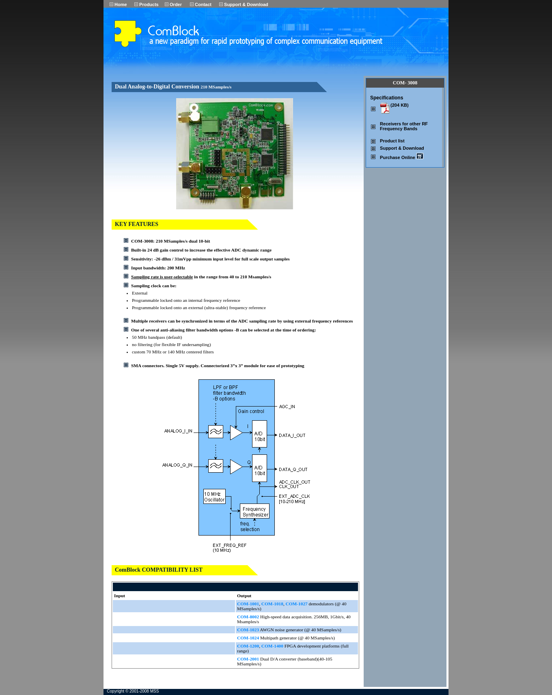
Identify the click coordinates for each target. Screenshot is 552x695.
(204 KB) (399, 105)
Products (146, 4)
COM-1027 (297, 603)
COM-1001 (248, 603)
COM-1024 (248, 637)
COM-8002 (248, 616)
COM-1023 (248, 629)
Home (118, 4)
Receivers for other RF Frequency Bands (404, 126)
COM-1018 (272, 603)
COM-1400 (272, 645)
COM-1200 (248, 645)
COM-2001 (248, 658)
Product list (392, 140)
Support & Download (243, 4)
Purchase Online (401, 157)
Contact (200, 4)
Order (173, 4)
